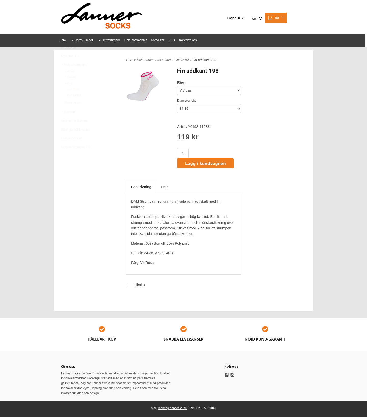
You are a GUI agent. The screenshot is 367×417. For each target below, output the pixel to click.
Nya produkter (70, 68)
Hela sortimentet (135, 40)
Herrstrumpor (111, 40)
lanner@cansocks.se (172, 408)
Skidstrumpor (72, 114)
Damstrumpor (84, 40)
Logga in (233, 18)
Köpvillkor (157, 40)
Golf (68, 95)
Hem (62, 40)
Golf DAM (73, 101)
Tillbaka (135, 285)
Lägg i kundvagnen (205, 163)
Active (69, 83)
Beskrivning (141, 187)
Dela (165, 187)
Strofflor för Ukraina (74, 133)
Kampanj (68, 124)
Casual (70, 89)
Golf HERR (74, 107)
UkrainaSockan (71, 150)
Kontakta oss (188, 40)
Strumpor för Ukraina (75, 142)
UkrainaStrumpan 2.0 (75, 159)
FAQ (172, 40)
